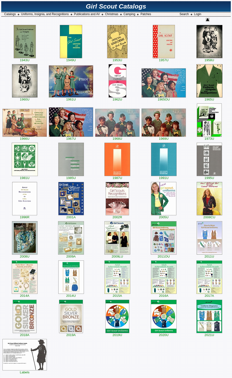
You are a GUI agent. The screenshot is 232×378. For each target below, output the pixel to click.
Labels (24, 371)
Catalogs (10, 14)
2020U (164, 333)
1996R (24, 215)
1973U (209, 137)
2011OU (164, 255)
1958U (209, 58)
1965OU (163, 98)
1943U (25, 58)
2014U (71, 294)
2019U (117, 333)
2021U (209, 333)
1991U (164, 176)
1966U (24, 137)
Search (184, 14)
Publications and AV (87, 14)
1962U (117, 98)
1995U (209, 176)
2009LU (117, 255)
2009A (71, 255)
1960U (25, 98)
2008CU (209, 215)
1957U (164, 58)
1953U (117, 58)
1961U (71, 98)
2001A (71, 215)
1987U (117, 176)
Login (197, 14)
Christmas (111, 14)
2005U (163, 215)
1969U (163, 137)
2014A (25, 294)
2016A (164, 294)
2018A (25, 333)
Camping (129, 14)
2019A (71, 333)
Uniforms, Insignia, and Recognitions (45, 14)
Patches (146, 14)
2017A (209, 294)
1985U (71, 176)
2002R (117, 215)
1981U (25, 176)
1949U (71, 58)
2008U (25, 255)
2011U (209, 255)
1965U (209, 98)
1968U (117, 137)
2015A (117, 294)
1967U (71, 137)
